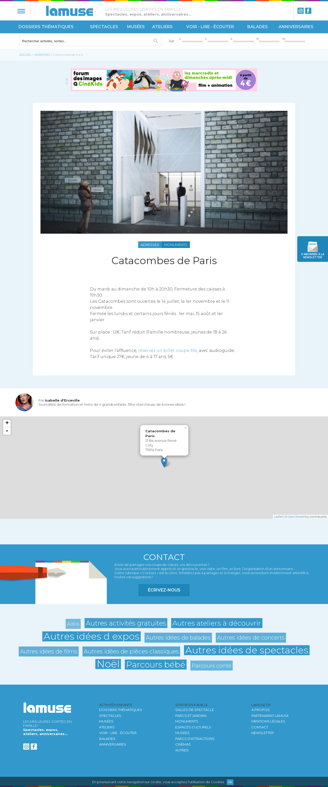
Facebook (308, 11)
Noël (108, 664)
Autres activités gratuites (126, 623)
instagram (301, 11)
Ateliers (162, 26)
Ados (73, 624)
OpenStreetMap (298, 517)
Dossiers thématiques (46, 26)
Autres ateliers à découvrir (216, 623)
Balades (257, 26)
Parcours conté (211, 665)
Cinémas (183, 744)
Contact (259, 727)
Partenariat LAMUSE (270, 716)
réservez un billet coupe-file (167, 350)
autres (182, 750)
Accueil (25, 55)
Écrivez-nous (164, 590)
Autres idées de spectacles (246, 650)
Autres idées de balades (178, 637)
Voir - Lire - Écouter (210, 26)
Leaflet (278, 517)
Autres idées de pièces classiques (131, 651)
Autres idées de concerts (251, 637)
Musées (136, 26)
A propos (260, 710)
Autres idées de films (48, 651)
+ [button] (7, 423)
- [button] (7, 431)
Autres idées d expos (91, 636)
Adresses (42, 55)
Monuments (186, 721)
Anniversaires (296, 26)
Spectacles (104, 26)
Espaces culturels (193, 727)
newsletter (312, 256)
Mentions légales (268, 721)
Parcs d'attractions (194, 739)
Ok (230, 782)
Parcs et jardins (191, 716)
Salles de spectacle (194, 710)
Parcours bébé (155, 665)
